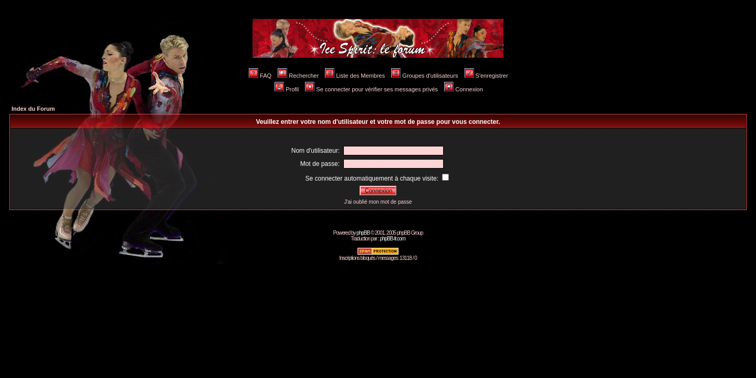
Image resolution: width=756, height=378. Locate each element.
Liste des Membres (355, 75)
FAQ (260, 75)
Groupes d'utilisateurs (424, 75)
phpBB (363, 233)
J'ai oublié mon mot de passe (378, 202)
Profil (287, 89)
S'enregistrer (486, 75)
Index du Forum (33, 109)
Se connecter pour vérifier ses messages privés (371, 89)
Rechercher (298, 75)
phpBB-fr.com (392, 239)
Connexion (463, 89)
